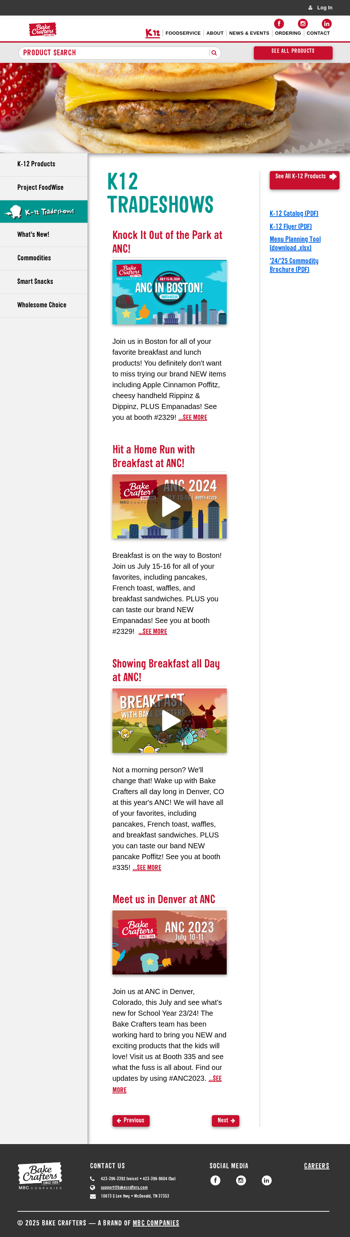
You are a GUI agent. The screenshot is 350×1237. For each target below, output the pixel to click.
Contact (318, 33)
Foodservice (183, 33)
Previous (134, 1120)
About (215, 33)
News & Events (249, 33)
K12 (152, 33)
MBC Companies (156, 1223)
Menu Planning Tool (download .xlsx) (295, 244)
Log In (325, 7)
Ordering (288, 33)
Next (223, 1120)
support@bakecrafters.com (124, 1187)
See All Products (293, 51)
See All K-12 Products (301, 176)
